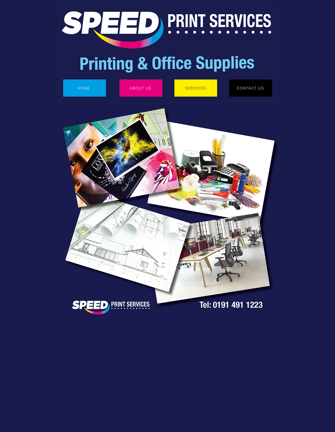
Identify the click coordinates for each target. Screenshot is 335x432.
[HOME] (84, 88)
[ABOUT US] (140, 88)
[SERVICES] (196, 88)
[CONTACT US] (250, 88)
